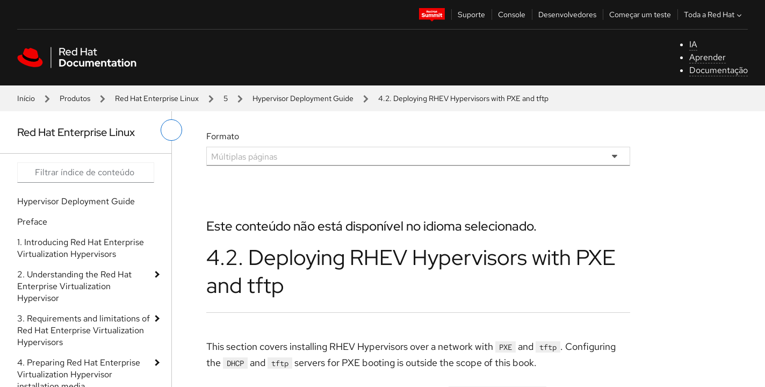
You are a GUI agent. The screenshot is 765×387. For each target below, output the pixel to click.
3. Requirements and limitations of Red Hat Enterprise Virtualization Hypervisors (83, 330)
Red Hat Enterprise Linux (157, 98)
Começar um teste (640, 14)
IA (693, 44)
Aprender (707, 57)
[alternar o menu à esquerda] (171, 130)
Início (26, 98)
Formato (222, 136)
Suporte (471, 14)
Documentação (718, 70)
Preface (32, 221)
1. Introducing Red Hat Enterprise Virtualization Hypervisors (80, 248)
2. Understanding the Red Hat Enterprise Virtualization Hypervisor (74, 286)
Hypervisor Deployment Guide (302, 98)
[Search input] (85, 172)
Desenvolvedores (567, 14)
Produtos (75, 98)
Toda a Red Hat (714, 14)
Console (511, 14)
